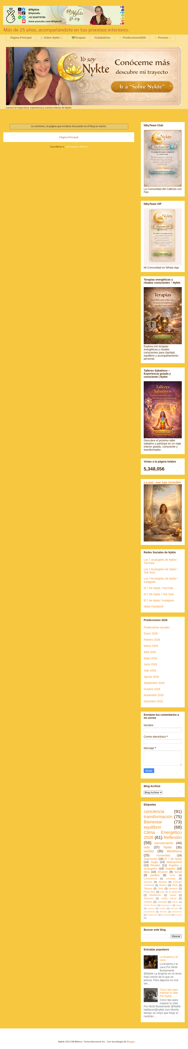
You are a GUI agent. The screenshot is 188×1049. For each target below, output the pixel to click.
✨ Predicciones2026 (132, 37)
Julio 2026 (150, 670)
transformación (158, 816)
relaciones (177, 911)
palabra (155, 875)
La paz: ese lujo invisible (162, 482)
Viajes (179, 905)
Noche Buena (150, 905)
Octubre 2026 (152, 689)
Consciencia (150, 878)
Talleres (148, 888)
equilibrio (152, 827)
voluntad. (171, 878)
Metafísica (174, 851)
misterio (148, 902)
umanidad (166, 915)
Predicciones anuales (157, 627)
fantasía (173, 888)
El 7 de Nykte (173, 858)
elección (174, 908)
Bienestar (153, 821)
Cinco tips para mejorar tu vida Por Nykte (169, 993)
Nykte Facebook (153, 606)
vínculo (178, 915)
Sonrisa (148, 882)
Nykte (168, 847)
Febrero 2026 (152, 639)
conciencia (154, 811)
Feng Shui (149, 891)
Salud (173, 895)
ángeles (170, 868)
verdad (149, 851)
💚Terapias (78, 37)
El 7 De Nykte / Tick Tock (159, 594)
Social (178, 871)
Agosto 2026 (151, 676)
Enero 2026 (151, 633)
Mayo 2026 (150, 658)
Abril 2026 (150, 652)
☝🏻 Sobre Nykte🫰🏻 (51, 37)
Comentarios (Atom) (76, 146)
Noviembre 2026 (154, 695)
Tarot (160, 888)
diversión (148, 898)
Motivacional (174, 862)
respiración (152, 915)
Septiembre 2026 (154, 682)
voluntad (162, 902)
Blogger (131, 1041)
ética (147, 871)
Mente (175, 902)
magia (154, 862)
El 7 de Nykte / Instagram (159, 600)
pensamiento (164, 843)
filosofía (163, 911)
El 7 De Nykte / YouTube (158, 588)
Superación (151, 858)
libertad (163, 882)
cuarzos (151, 908)
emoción (163, 871)
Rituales (155, 865)
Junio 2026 (150, 664)
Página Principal (20, 37)
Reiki (175, 885)
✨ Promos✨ (162, 37)
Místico (163, 885)
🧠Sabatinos (102, 37)
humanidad (163, 855)
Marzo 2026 (151, 645)
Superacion (166, 905)
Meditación (155, 895)
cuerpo (162, 908)
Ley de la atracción (171, 891)
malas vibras (169, 898)
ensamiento (149, 911)
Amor (172, 875)
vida (147, 847)
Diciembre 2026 (153, 701)
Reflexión (173, 837)
